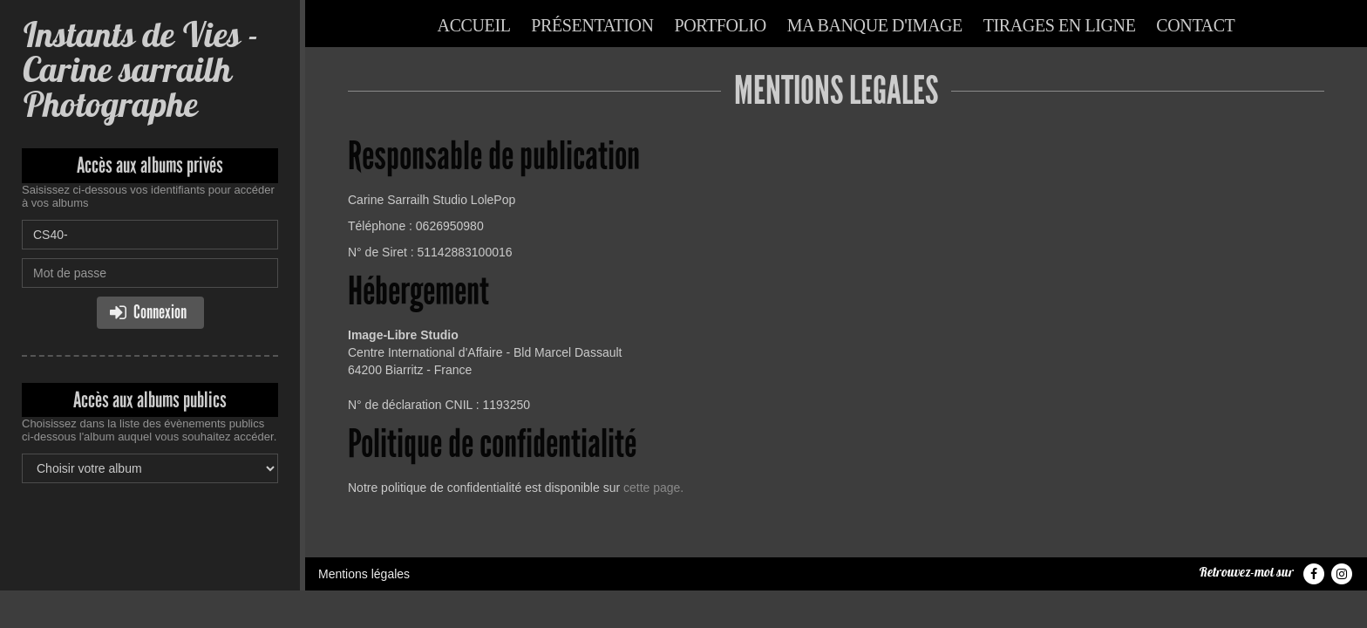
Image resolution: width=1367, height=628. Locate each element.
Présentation (592, 25)
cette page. (653, 488)
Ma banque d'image (874, 25)
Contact (1195, 25)
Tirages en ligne (1059, 25)
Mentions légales (364, 574)
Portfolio (720, 25)
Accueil (474, 25)
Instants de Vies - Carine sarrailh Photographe (140, 69)
